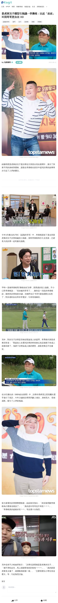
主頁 (2, 6)
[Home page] (6, 2)
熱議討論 (27, 6)
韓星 (13, 6)
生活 (33, 6)
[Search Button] (46, 7)
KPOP (8, 6)
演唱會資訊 (40, 6)
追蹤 (19, 62)
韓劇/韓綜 (19, 6)
